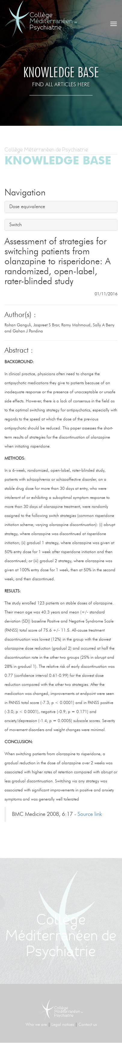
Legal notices (62, 1024)
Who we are (36, 1024)
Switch (15, 224)
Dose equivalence (27, 206)
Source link (90, 814)
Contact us (87, 1024)
